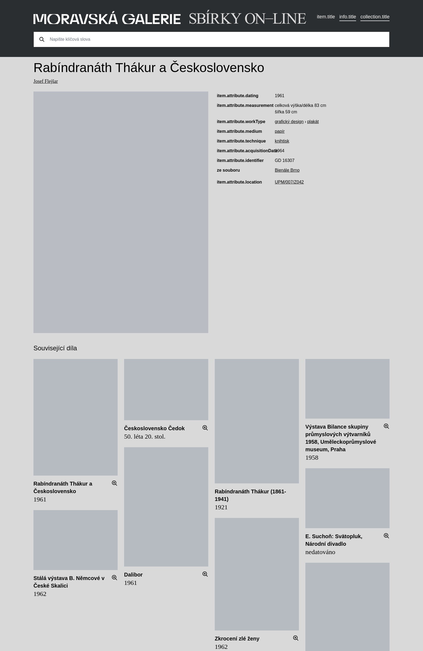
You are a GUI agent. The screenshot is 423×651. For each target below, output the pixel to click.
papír (280, 131)
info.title (347, 16)
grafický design (289, 121)
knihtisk (282, 141)
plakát (313, 121)
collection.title (375, 16)
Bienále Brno (287, 170)
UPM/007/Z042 (289, 182)
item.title (326, 16)
